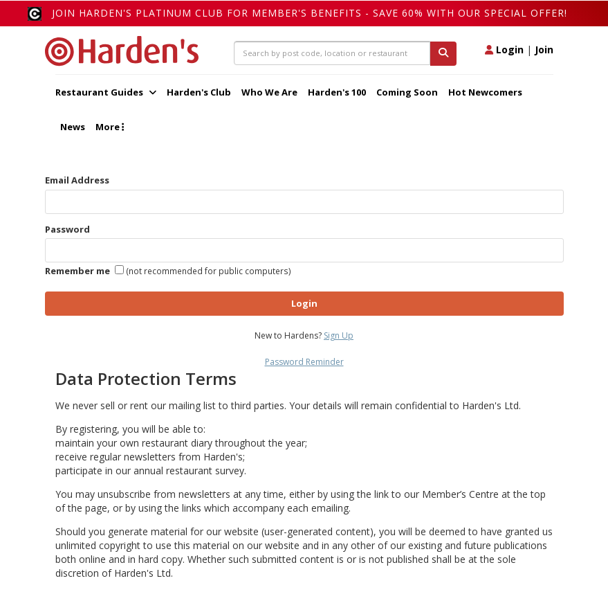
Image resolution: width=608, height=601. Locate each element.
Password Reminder (304, 362)
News (72, 126)
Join (544, 49)
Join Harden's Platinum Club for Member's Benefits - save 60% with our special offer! (309, 12)
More (109, 126)
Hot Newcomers (485, 92)
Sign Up (338, 335)
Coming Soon (407, 92)
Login (504, 49)
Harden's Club (199, 92)
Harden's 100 (337, 92)
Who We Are (269, 92)
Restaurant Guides (105, 92)
